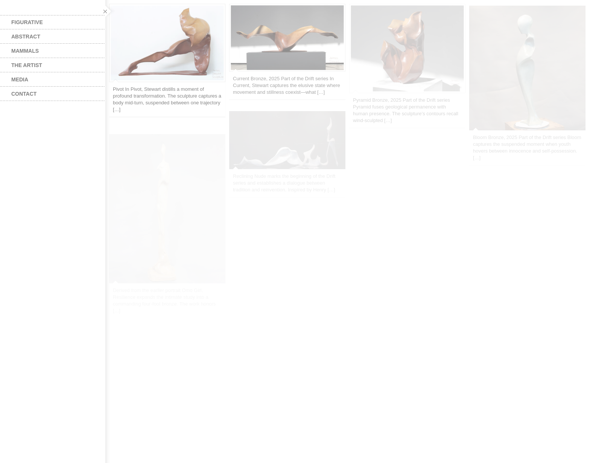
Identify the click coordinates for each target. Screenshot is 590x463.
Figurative (27, 22)
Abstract (25, 37)
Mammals (25, 51)
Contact (23, 94)
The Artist (26, 65)
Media (19, 79)
